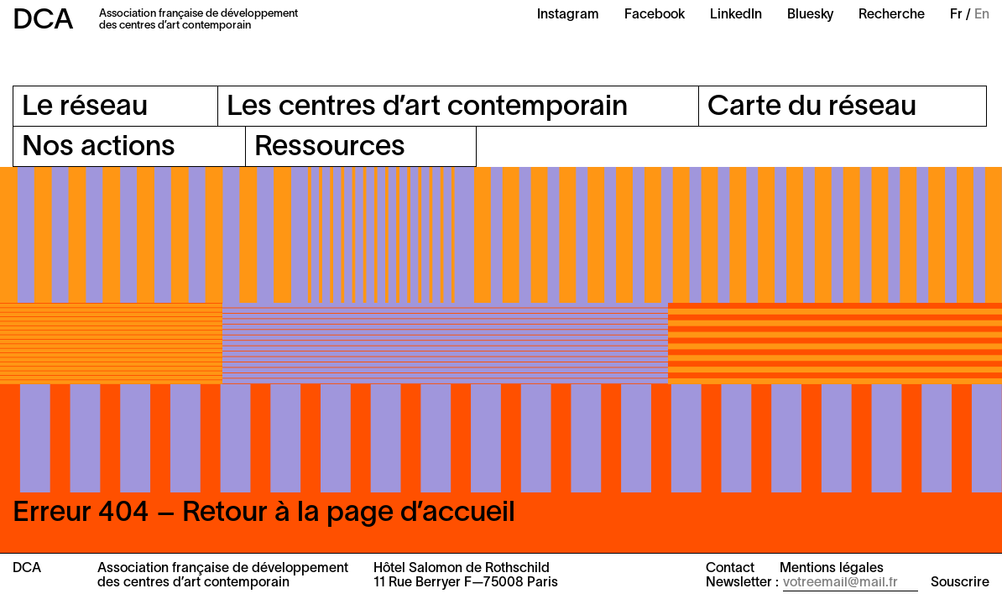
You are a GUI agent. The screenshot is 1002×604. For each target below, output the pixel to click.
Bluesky (810, 15)
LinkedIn (736, 15)
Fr (956, 15)
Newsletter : (742, 583)
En (981, 15)
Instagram (568, 15)
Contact (730, 569)
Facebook (654, 15)
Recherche (891, 15)
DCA (43, 21)
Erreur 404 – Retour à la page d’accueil (264, 514)
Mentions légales (832, 569)
